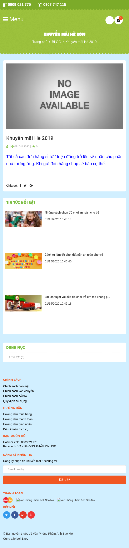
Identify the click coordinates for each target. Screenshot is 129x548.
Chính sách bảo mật (16, 386)
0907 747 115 (52, 5)
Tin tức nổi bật (20, 202)
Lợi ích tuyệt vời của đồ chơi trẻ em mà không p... (77, 297)
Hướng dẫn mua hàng (17, 414)
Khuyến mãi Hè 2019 (29, 138)
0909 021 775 (17, 5)
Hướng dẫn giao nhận (17, 424)
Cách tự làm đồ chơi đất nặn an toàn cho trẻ (74, 254)
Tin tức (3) (16, 357)
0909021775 (29, 442)
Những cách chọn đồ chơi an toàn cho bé (72, 212)
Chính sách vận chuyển (18, 391)
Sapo (24, 543)
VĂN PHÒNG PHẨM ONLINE (37, 446)
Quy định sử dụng (15, 401)
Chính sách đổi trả (15, 396)
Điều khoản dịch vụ (16, 429)
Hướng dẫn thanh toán (18, 419)
